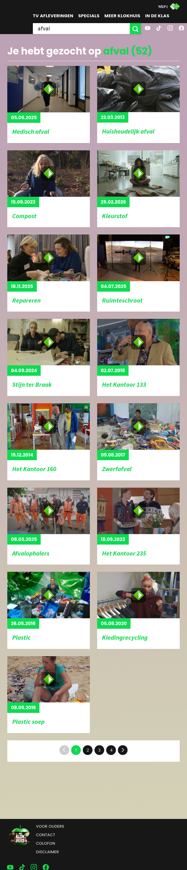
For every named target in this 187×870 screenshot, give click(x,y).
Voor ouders (50, 826)
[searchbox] (81, 28)
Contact (45, 835)
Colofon (45, 843)
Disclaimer (47, 852)
